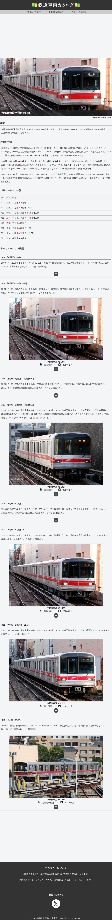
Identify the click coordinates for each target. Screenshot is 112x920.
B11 (3, 625)
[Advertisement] (56, 36)
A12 (3, 405)
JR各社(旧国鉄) (34, 12)
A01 (3, 257)
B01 (3, 503)
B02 (3, 529)
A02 (3, 283)
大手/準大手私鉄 (56, 12)
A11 (3, 378)
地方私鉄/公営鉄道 (77, 12)
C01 (3, 720)
